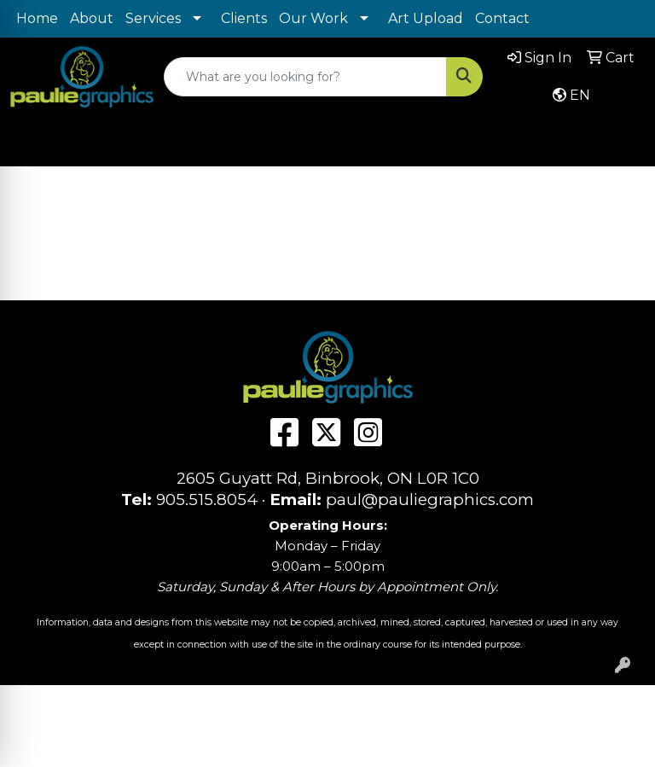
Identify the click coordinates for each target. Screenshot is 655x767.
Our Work (313, 18)
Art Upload (425, 18)
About (91, 18)
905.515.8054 (207, 499)
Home (37, 18)
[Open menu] (621, 141)
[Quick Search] (305, 76)
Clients (244, 18)
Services (153, 18)
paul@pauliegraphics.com (430, 499)
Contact (502, 18)
